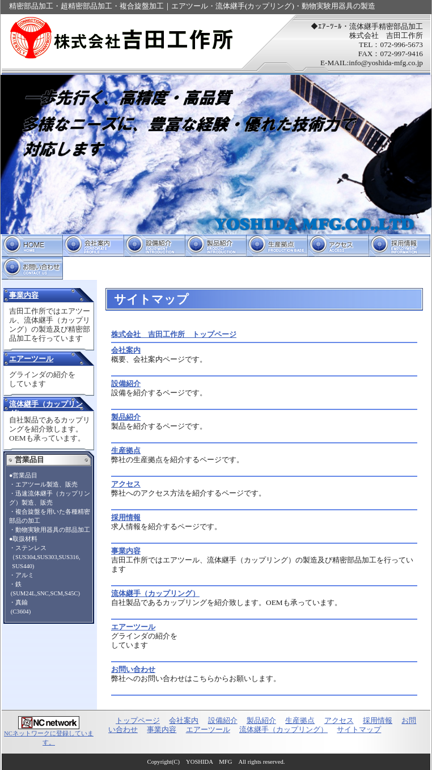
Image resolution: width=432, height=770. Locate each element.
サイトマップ (359, 729)
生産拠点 (277, 245)
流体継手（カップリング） (155, 593)
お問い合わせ (32, 268)
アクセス (338, 245)
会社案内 (93, 245)
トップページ (32, 245)
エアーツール (31, 358)
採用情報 (399, 245)
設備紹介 (154, 245)
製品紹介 (216, 245)
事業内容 (24, 295)
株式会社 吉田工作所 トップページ (173, 334)
